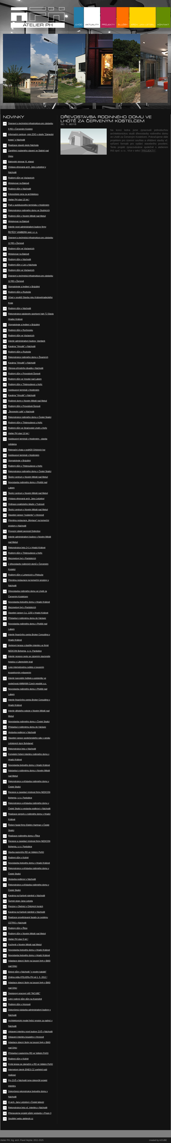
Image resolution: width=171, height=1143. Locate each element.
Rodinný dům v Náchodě (19, 189)
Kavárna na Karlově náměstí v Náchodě (26, 895)
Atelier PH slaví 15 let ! (18, 199)
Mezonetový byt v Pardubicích (22, 558)
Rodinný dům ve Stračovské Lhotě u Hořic (27, 428)
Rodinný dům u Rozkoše (19, 292)
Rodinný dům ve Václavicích (21, 178)
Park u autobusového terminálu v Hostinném (28, 205)
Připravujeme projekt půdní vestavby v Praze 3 (29, 1113)
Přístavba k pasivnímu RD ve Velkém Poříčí (28, 1053)
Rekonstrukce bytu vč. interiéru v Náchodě (27, 1107)
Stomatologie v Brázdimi (19, 460)
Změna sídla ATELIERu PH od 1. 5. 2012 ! (27, 977)
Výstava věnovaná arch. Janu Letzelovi (26, 498)
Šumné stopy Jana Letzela (20, 901)
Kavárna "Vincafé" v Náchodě (21, 346)
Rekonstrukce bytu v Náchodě (22, 749)
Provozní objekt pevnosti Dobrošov (24, 531)
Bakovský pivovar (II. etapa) (21, 161)
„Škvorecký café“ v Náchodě (21, 411)
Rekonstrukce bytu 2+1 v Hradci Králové (26, 547)
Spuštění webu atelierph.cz (20, 1118)
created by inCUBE (158, 1140)
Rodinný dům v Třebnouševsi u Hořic (25, 384)
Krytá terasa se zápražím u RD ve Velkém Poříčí (30, 1064)
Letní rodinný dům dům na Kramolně (25, 999)
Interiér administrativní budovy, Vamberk (26, 341)
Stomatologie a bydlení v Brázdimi (24, 286)
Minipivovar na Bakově (18, 183)
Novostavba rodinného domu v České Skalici (29, 721)
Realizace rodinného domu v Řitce (24, 836)
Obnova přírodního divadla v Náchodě (25, 368)
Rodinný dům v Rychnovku (20, 330)
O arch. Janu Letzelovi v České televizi (26, 1102)
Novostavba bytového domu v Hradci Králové (29, 602)
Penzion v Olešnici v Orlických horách (25, 906)
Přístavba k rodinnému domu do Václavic (27, 618)
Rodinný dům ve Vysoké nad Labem (25, 379)
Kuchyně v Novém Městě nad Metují (25, 944)
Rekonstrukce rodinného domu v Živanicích (28, 357)
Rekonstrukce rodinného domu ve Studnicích (29, 210)
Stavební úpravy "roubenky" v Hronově (26, 515)
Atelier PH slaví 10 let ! (18, 433)
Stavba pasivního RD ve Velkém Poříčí (26, 852)
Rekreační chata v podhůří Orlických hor (26, 450)
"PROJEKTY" (148, 150)
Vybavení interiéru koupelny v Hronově (26, 1037)
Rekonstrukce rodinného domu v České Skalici (29, 417)
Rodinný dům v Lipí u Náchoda (22, 265)
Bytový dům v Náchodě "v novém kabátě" (27, 972)
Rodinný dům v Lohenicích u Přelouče (25, 575)
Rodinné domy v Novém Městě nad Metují (27, 401)
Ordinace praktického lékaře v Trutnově (26, 504)
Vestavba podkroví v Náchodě (22, 732)
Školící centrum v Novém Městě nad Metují (28, 477)
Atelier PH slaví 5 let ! (18, 939)
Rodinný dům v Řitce (17, 928)
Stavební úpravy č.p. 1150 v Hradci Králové (28, 613)
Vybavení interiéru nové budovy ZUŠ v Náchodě (30, 1031)
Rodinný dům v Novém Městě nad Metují (27, 216)
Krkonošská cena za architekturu (23, 194)
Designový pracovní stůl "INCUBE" (24, 993)
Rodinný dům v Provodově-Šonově (24, 373)
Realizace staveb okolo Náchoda (23, 145)
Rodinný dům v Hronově (19, 1004)
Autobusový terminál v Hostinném (23, 390)
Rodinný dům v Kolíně (18, 857)
